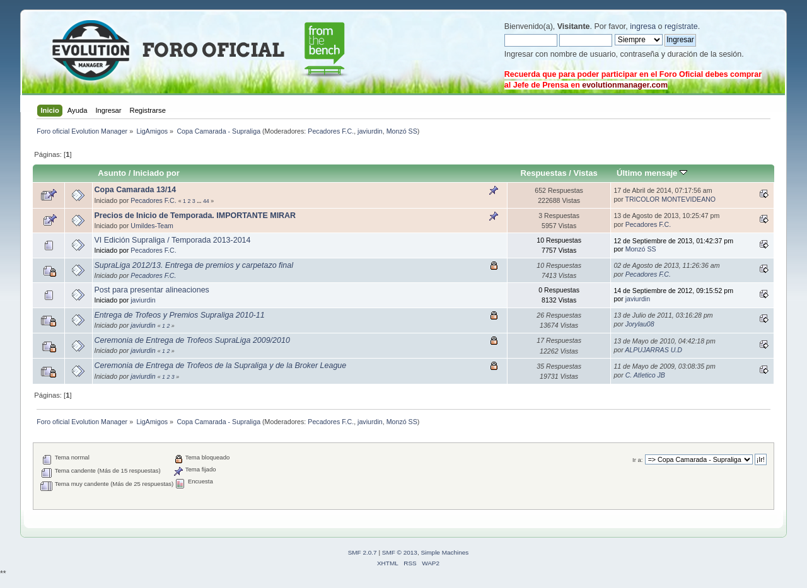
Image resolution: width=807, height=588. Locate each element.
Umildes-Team (152, 225)
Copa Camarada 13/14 (136, 189)
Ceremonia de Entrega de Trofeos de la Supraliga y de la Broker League (221, 365)
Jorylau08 (639, 324)
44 (206, 201)
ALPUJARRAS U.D (653, 350)
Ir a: (637, 459)
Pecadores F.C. (331, 131)
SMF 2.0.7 (362, 552)
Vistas (586, 173)
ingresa (643, 26)
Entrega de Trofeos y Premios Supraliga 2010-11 (180, 315)
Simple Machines (444, 552)
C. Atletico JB (645, 375)
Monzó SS (401, 131)
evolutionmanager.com (625, 85)
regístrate (681, 26)
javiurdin (370, 131)
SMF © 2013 (399, 552)
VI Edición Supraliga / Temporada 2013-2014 (173, 240)
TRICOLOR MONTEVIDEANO (670, 199)
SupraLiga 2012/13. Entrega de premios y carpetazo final (194, 265)
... (200, 201)
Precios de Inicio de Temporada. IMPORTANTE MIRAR (195, 215)
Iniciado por (156, 173)
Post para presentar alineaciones (152, 289)
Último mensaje (652, 173)
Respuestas (544, 173)
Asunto (112, 173)
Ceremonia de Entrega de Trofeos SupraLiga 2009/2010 (192, 340)
